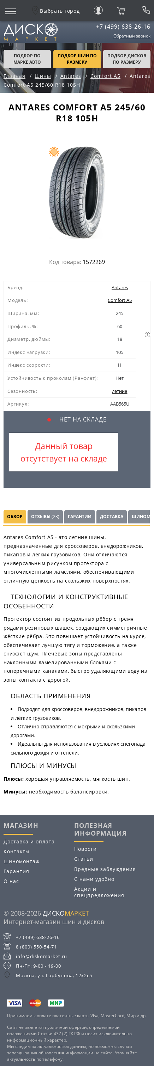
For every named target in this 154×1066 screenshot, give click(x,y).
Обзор (15, 517)
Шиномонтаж (22, 861)
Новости (85, 849)
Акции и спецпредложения (99, 892)
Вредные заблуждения (105, 869)
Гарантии (79, 517)
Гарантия (16, 871)
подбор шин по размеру (77, 59)
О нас (11, 881)
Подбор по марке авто (27, 59)
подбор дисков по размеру (126, 59)
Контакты (17, 851)
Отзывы (45, 517)
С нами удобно (94, 879)
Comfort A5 (120, 300)
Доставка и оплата (29, 841)
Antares (120, 287)
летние (119, 391)
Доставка (111, 517)
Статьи (83, 858)
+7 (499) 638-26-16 (123, 26)
